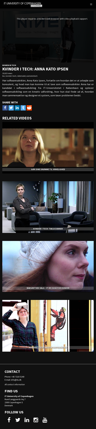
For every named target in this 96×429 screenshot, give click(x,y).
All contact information (15, 384)
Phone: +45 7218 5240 (14, 376)
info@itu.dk (16, 379)
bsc (3, 76)
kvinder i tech (11, 76)
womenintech (32, 76)
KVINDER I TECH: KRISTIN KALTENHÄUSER (48, 347)
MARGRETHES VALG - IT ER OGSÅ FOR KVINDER (48, 288)
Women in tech (9, 65)
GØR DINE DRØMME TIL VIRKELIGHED (48, 169)
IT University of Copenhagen (19, 396)
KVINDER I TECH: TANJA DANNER (48, 229)
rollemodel (21, 76)
